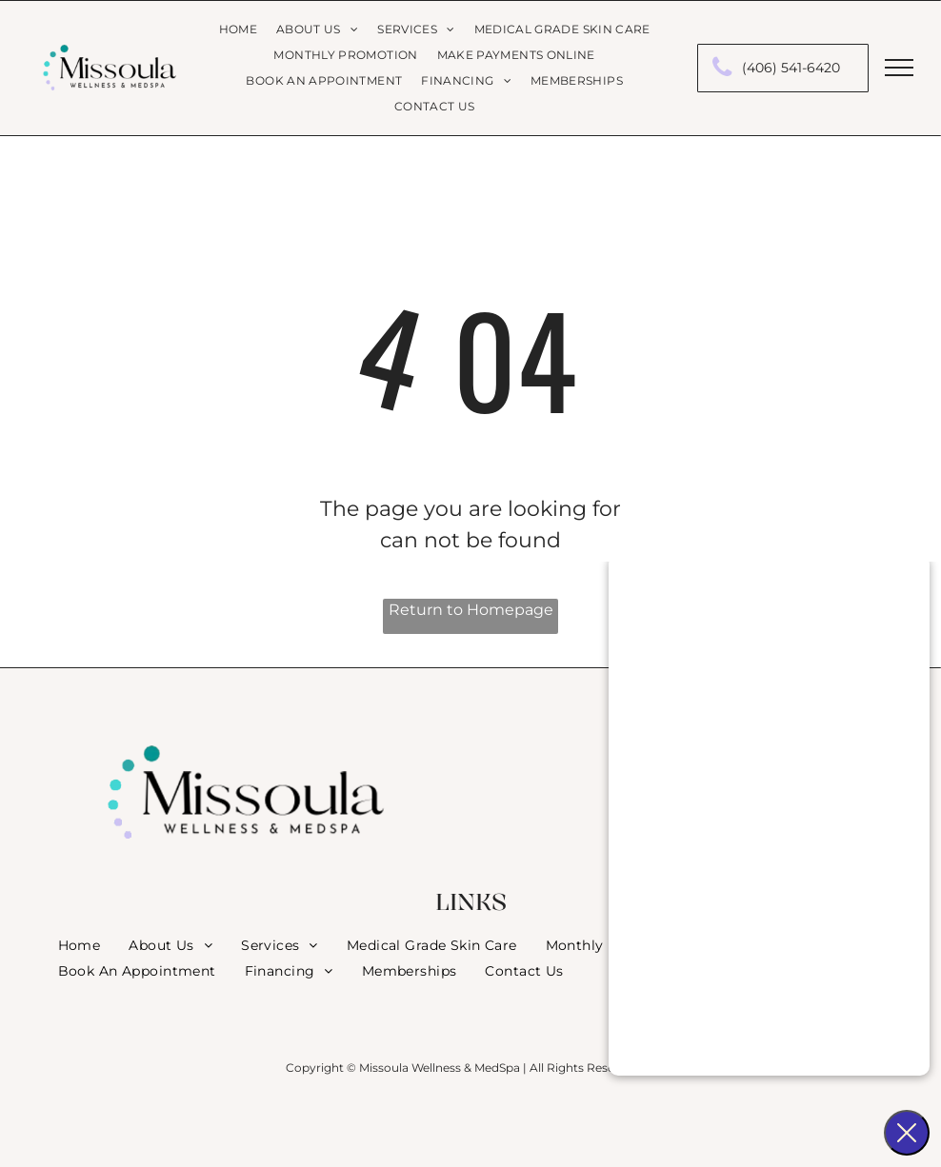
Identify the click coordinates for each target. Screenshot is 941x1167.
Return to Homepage (471, 610)
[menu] (899, 67)
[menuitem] (238, 30)
